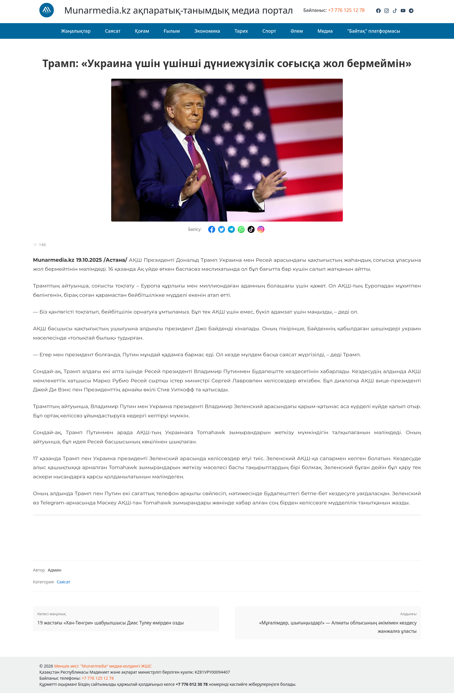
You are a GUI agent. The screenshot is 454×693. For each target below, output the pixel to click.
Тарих (241, 31)
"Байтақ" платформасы (373, 31)
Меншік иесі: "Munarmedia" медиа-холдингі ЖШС (103, 666)
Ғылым (172, 31)
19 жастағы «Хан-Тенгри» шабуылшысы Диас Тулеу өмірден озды (126, 618)
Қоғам (142, 31)
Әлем (296, 31)
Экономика (207, 31)
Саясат (112, 31)
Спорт (269, 31)
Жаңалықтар (76, 31)
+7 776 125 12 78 (346, 10)
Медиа (325, 31)
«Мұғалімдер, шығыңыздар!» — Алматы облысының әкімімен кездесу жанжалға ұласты (328, 622)
